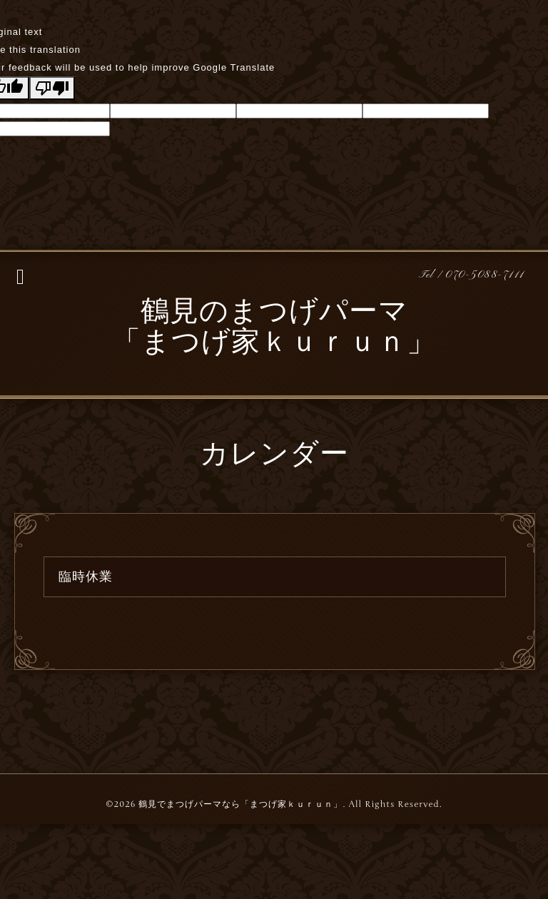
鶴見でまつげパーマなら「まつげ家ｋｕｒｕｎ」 (240, 804)
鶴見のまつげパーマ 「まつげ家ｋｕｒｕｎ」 (274, 328)
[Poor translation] (52, 88)
